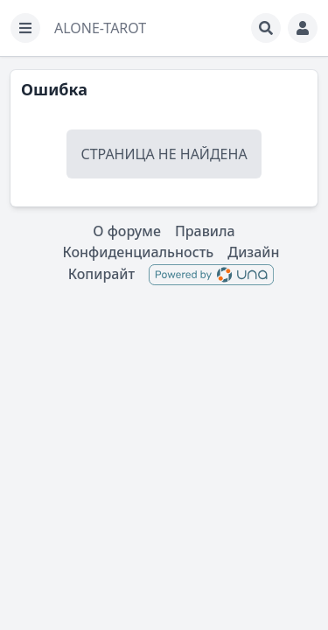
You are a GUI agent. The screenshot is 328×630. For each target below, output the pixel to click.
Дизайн (253, 252)
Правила (205, 231)
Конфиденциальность (137, 252)
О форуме (127, 231)
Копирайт (102, 274)
